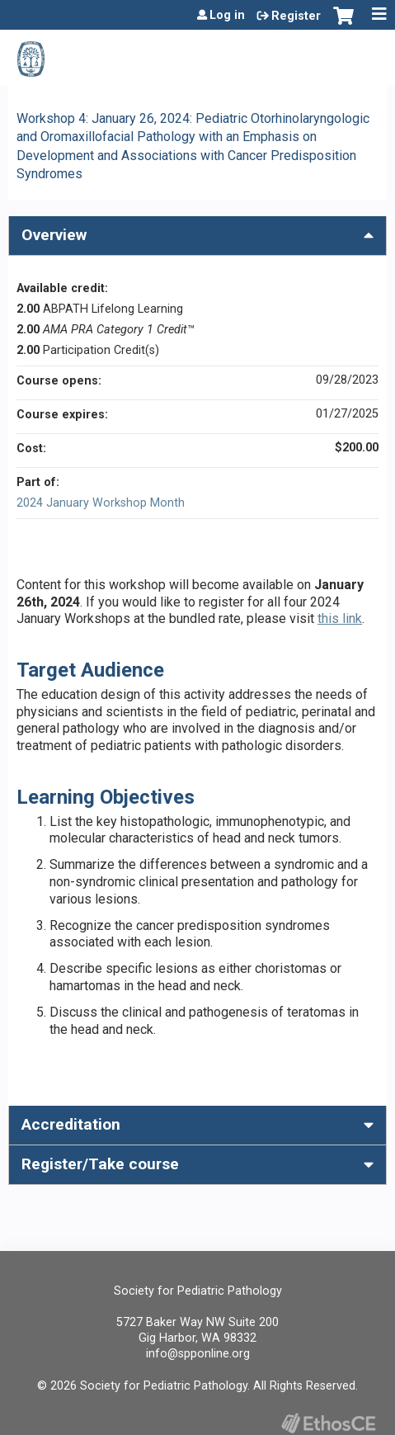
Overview (54, 234)
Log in (227, 15)
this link (339, 618)
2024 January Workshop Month (100, 503)
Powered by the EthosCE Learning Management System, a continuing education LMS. (328, 1423)
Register (296, 16)
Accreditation (70, 1124)
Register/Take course (100, 1163)
